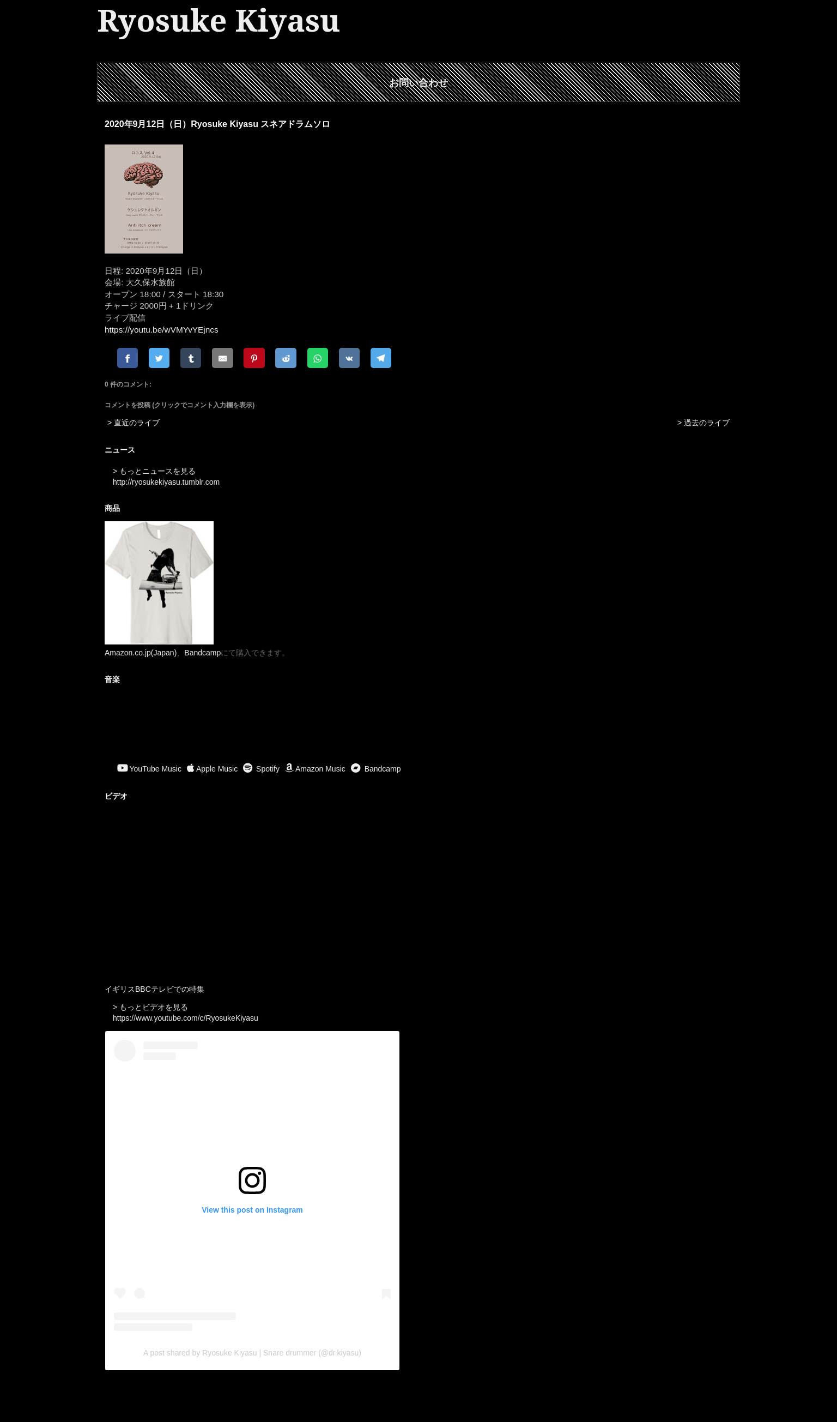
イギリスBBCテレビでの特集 (154, 989)
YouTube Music (149, 768)
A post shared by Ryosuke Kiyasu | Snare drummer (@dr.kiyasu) (252, 1352)
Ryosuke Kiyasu (218, 21)
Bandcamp (202, 652)
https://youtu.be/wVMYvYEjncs (162, 329)
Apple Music (212, 768)
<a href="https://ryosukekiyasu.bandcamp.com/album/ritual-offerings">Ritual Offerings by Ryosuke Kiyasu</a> (418, 725)
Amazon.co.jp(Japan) (141, 652)
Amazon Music (315, 768)
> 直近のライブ (133, 422)
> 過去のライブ (703, 422)
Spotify (261, 768)
